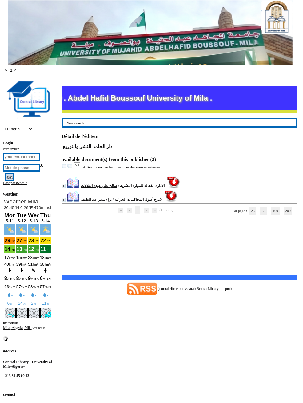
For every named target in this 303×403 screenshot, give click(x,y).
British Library (208, 288)
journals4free (168, 288)
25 (253, 211)
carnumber (11, 149)
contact (9, 394)
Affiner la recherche (97, 167)
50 (263, 211)
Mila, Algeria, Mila (17, 328)
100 (275, 211)
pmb (228, 288)
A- (6, 69)
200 (288, 211)
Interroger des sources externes (137, 167)
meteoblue (10, 323)
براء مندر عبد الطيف (96, 199)
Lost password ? (15, 183)
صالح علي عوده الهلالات (99, 186)
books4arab (187, 288)
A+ (16, 70)
